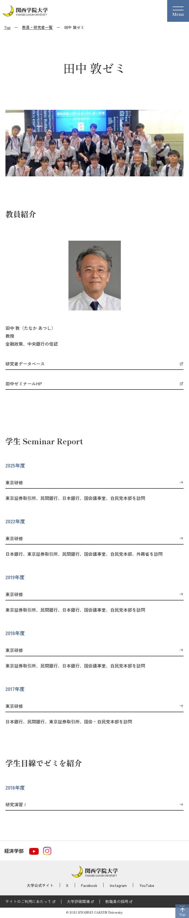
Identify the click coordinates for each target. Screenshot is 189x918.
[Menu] (178, 11)
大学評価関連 (78, 901)
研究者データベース (25, 364)
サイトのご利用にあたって (28, 901)
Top (7, 27)
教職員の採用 (116, 901)
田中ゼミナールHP (23, 384)
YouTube (146, 885)
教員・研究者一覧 (37, 27)
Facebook (89, 885)
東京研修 (14, 483)
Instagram (118, 885)
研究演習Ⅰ (16, 805)
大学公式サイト (40, 885)
